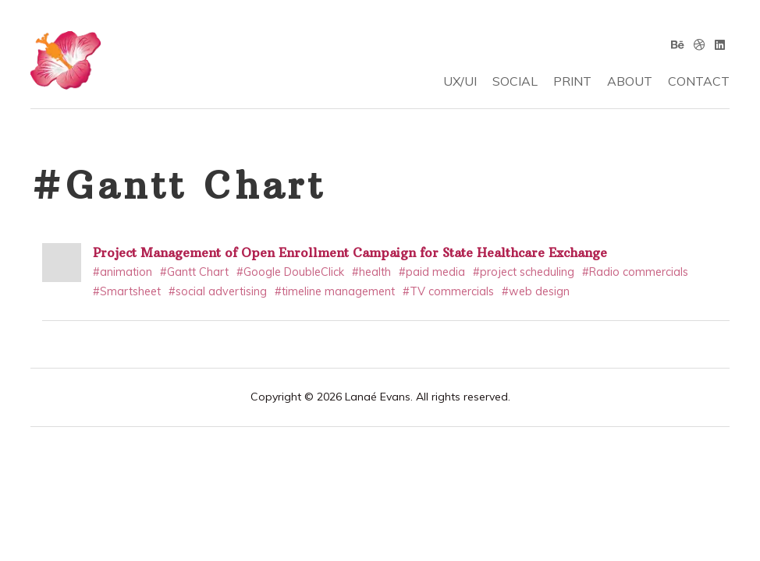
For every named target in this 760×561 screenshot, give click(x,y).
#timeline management (335, 291)
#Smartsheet (127, 291)
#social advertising (218, 291)
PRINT (572, 81)
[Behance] (677, 44)
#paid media (432, 272)
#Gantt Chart (194, 272)
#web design (536, 291)
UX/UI (460, 81)
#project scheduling (523, 272)
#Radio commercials (635, 272)
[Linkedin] (720, 44)
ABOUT (629, 81)
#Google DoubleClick (290, 272)
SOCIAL (515, 81)
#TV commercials (448, 291)
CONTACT (699, 81)
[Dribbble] (699, 44)
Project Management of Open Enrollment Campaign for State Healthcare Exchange (350, 252)
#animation (122, 272)
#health (371, 272)
